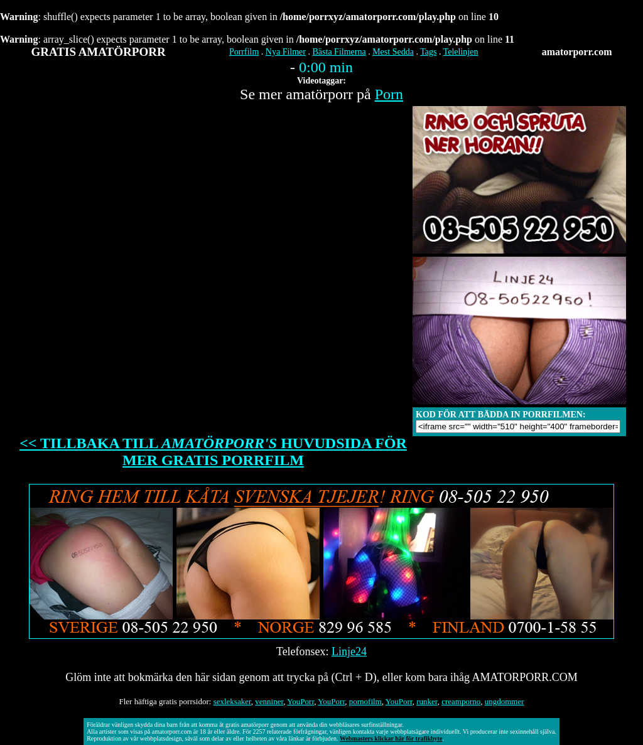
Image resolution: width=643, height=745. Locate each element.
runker (426, 701)
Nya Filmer (286, 51)
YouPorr (300, 701)
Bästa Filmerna (339, 51)
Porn (389, 94)
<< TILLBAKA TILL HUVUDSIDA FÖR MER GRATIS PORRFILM (213, 451)
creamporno (460, 701)
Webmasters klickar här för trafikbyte (391, 738)
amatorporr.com (577, 51)
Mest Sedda (393, 51)
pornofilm (365, 701)
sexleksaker (232, 701)
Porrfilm (244, 51)
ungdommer (504, 701)
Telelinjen (460, 51)
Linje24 (349, 651)
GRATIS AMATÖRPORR (98, 51)
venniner (269, 701)
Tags (428, 51)
